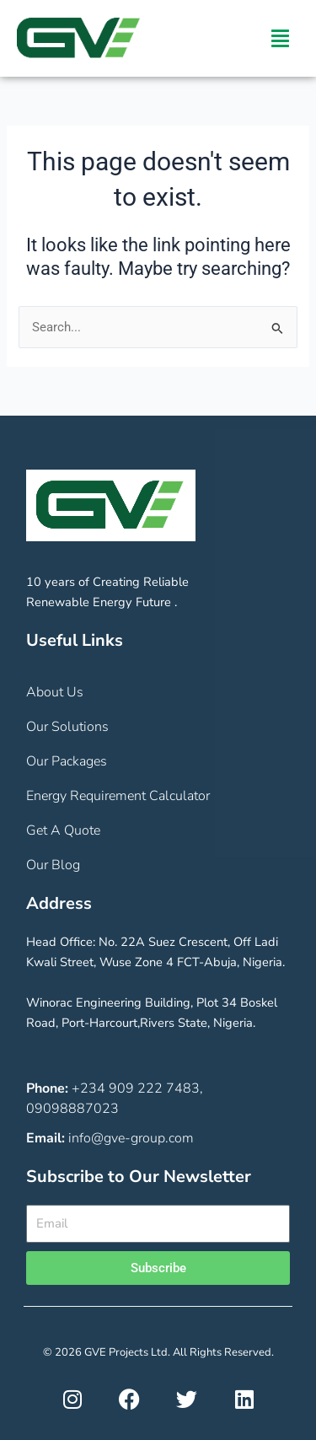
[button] (281, 38)
